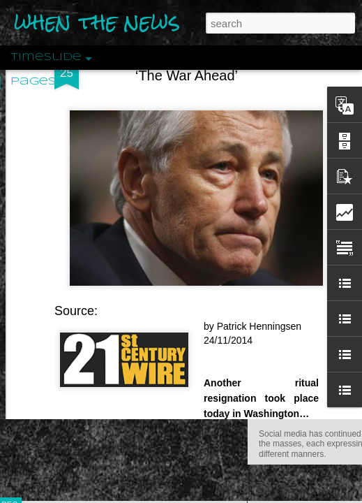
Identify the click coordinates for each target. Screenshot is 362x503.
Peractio (59, 324)
